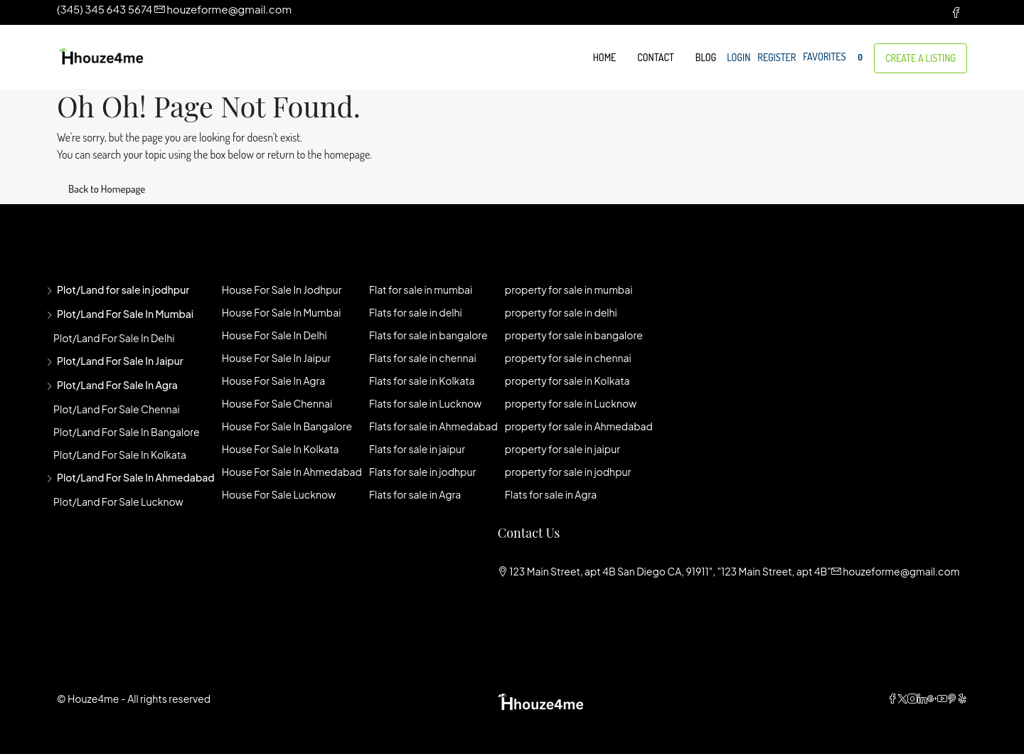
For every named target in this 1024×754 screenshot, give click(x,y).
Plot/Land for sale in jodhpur (123, 289)
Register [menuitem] (776, 57)
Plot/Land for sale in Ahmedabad (136, 477)
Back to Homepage (106, 189)
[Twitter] (902, 698)
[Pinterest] (952, 698)
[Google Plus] (932, 698)
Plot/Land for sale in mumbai (125, 313)
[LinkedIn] (922, 698)
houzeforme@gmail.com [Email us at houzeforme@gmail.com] (901, 571)
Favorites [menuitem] (835, 57)
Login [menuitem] (738, 57)
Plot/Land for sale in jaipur (120, 360)
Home (605, 57)
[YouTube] (942, 698)
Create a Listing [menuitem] (920, 58)
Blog (705, 57)
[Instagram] (912, 698)
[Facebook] (892, 698)
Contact (655, 57)
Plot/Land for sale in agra (117, 384)
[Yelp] (962, 698)
